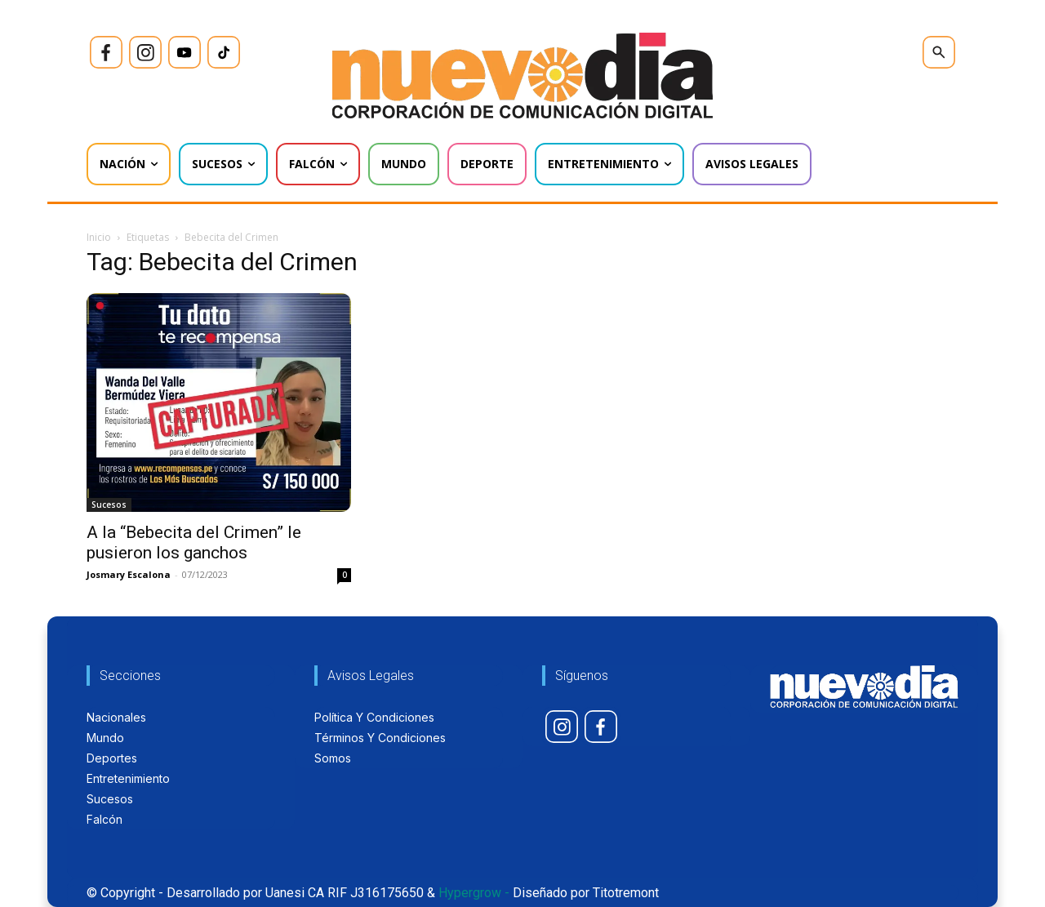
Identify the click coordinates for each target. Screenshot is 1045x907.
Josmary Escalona (129, 574)
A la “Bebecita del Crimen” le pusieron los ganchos (194, 542)
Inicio (99, 237)
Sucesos (109, 504)
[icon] (106, 52)
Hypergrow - (473, 892)
